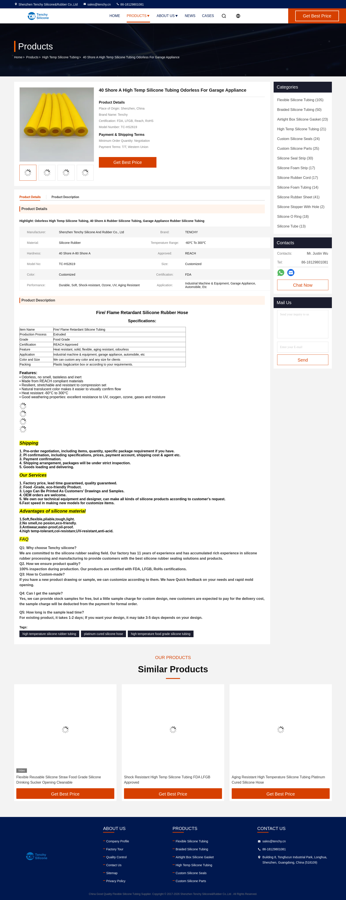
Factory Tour (114, 849)
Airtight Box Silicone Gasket (195, 857)
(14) (297, 187)
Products (138, 16)
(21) (301, 129)
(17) (296, 168)
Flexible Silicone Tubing (192, 841)
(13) (291, 226)
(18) (293, 216)
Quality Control (116, 857)
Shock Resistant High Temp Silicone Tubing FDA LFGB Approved (167, 779)
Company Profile (117, 841)
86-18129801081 (130, 4)
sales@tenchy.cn (97, 4)
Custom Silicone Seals (191, 873)
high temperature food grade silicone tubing (160, 634)
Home (114, 16)
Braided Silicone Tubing (192, 849)
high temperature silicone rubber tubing (49, 634)
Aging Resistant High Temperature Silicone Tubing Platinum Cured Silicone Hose (278, 779)
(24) (298, 139)
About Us (167, 16)
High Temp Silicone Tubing (60, 57)
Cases (208, 16)
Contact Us (113, 865)
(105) (300, 100)
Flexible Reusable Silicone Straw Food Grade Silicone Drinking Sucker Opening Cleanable (58, 779)
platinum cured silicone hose (103, 634)
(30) (295, 158)
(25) (298, 148)
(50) (299, 110)
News (190, 16)
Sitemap (111, 873)
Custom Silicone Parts (191, 881)
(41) (298, 197)
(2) (300, 207)
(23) (302, 119)
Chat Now (302, 285)
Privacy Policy (115, 881)
